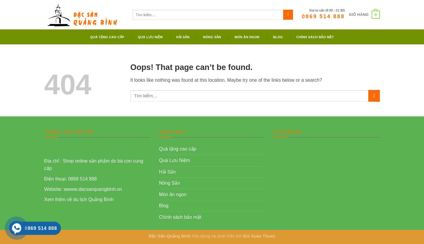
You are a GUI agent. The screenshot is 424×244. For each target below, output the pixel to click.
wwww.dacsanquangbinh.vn (93, 189)
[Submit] (288, 15)
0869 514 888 (323, 16)
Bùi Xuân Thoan (259, 236)
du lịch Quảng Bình (93, 199)
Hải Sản (182, 37)
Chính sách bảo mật (315, 37)
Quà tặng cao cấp (107, 37)
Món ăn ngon (247, 37)
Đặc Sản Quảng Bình (170, 236)
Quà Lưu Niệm (150, 37)
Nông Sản (212, 37)
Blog (278, 37)
